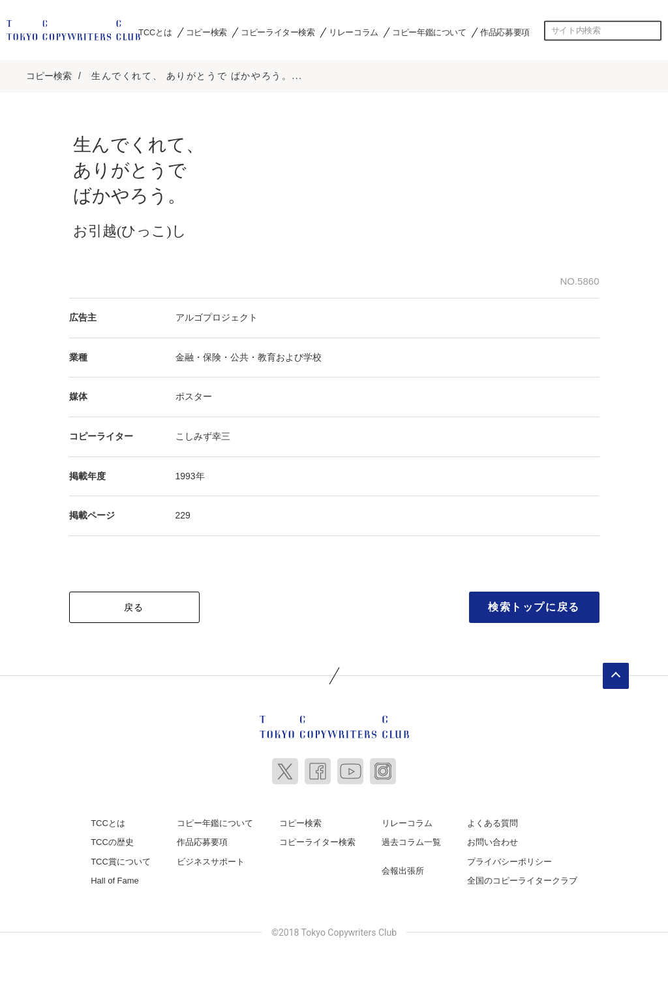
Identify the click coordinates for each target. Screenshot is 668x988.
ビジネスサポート (211, 858)
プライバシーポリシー (509, 858)
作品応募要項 (505, 32)
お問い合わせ (492, 839)
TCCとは (155, 32)
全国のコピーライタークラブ (522, 877)
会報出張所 (403, 867)
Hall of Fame (115, 877)
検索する (651, 30)
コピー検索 (206, 32)
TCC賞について (121, 858)
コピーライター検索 (277, 32)
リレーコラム (353, 32)
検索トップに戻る (534, 603)
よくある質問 (492, 819)
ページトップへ (616, 672)
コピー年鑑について (429, 32)
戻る (134, 603)
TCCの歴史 (112, 839)
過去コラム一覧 (411, 839)
